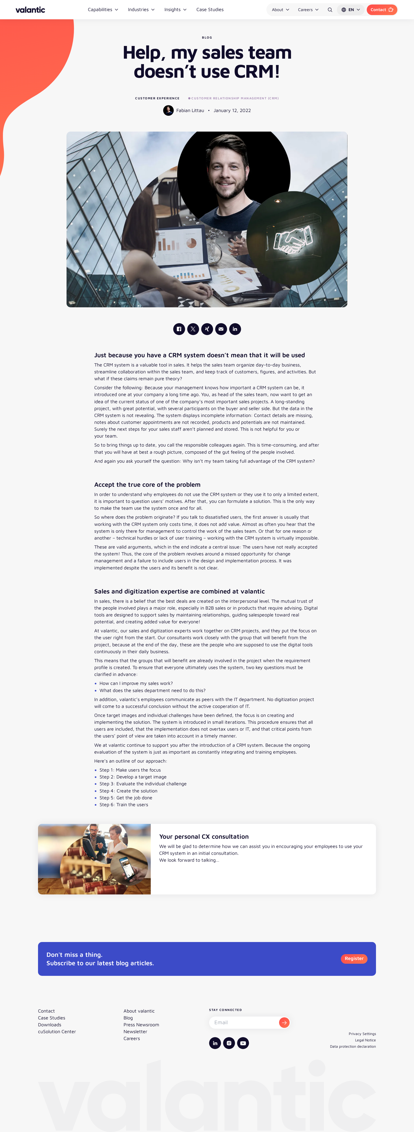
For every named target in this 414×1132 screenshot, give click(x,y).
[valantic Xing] (207, 329)
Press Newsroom (141, 1024)
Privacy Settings (362, 1033)
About (281, 9)
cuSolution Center (57, 1031)
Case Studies (210, 9)
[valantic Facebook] (179, 329)
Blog (128, 1017)
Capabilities (103, 9)
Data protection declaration (353, 1046)
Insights (175, 9)
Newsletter (135, 1031)
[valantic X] (193, 329)
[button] (351, 9)
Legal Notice (365, 1040)
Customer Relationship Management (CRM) (233, 98)
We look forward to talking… (189, 860)
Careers (308, 9)
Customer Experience (157, 98)
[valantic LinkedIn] (235, 329)
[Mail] (221, 329)
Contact (382, 9)
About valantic (139, 1011)
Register (354, 958)
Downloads (49, 1024)
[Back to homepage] (30, 9)
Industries (141, 9)
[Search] (330, 10)
